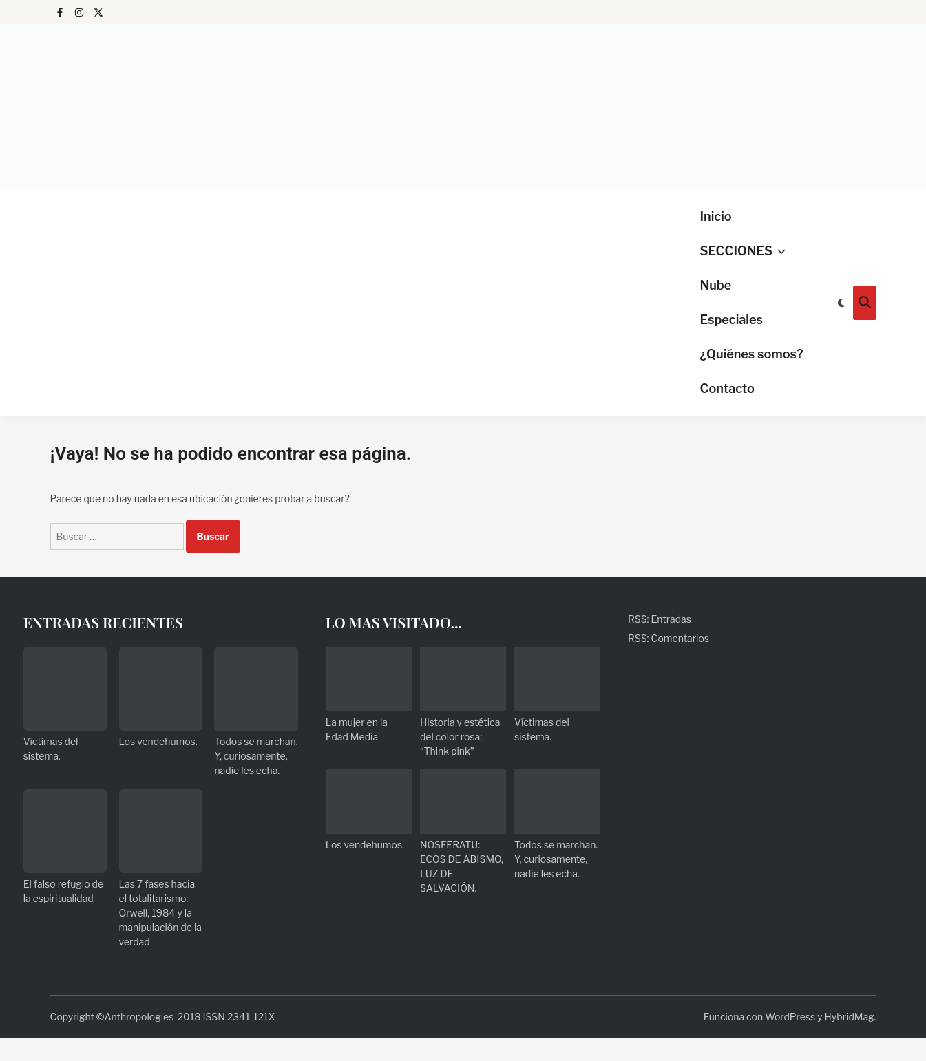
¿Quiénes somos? (751, 354)
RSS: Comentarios (668, 638)
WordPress (790, 1016)
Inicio (716, 216)
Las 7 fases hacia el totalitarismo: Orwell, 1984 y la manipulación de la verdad (160, 912)
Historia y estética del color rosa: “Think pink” (460, 736)
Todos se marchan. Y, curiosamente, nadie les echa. (255, 756)
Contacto (727, 388)
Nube (716, 285)
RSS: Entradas (659, 619)
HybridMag (849, 1016)
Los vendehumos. (158, 741)
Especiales (731, 319)
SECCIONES (743, 251)
